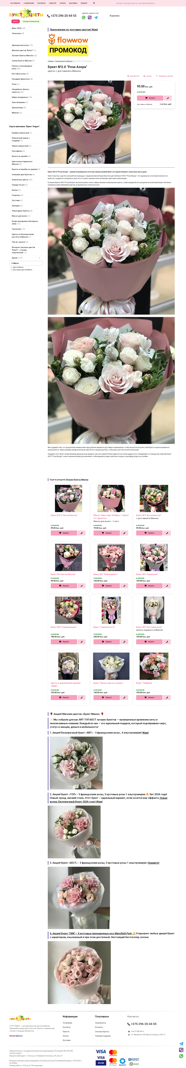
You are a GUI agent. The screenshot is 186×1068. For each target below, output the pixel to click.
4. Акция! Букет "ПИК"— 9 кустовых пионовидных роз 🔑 (93, 933)
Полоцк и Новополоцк (31, 21)
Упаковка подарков (103, 1036)
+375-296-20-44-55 (61, 15)
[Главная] (20, 1021)
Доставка (73, 3)
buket (84, 3)
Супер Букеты (100, 1023)
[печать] (148, 76)
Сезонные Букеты (102, 1032)
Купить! (152, 98)
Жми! (145, 732)
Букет (19, 1036)
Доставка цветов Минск (21, 270)
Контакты (41, 3)
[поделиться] (133, 76)
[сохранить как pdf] (164, 76)
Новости (52, 3)
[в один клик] (168, 98)
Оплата (63, 3)
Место (16, 263)
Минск (15, 21)
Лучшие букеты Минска (63, 61)
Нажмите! (153, 862)
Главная (51, 61)
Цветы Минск (17, 267)
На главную (15, 3)
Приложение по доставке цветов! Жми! (74, 29)
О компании (29, 3)
